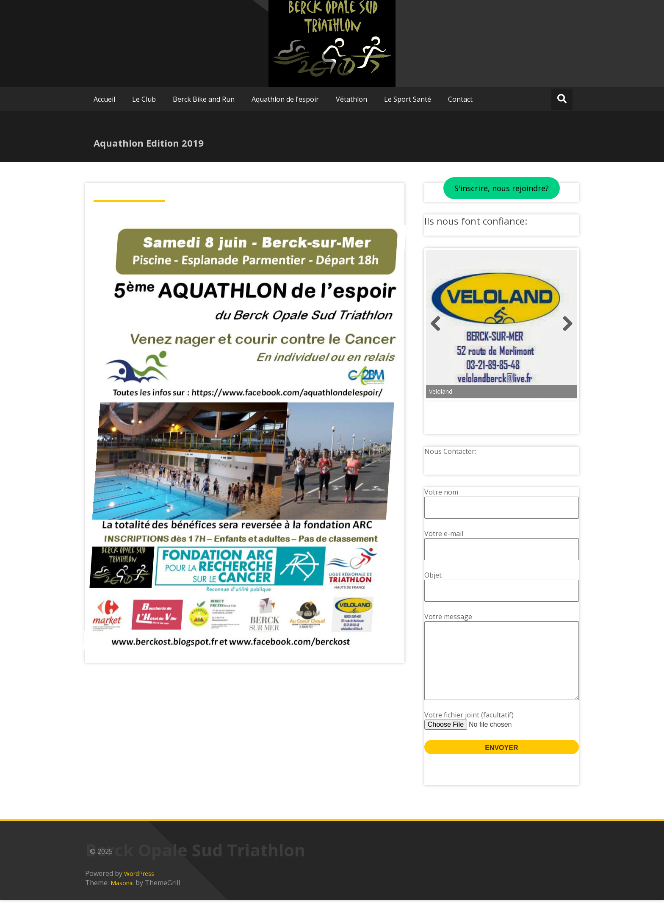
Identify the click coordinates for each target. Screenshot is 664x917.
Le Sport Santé (407, 99)
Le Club (144, 99)
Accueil (104, 99)
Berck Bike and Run (204, 99)
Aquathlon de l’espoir (285, 99)
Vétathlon (351, 99)
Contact (460, 99)
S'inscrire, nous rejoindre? (501, 188)
